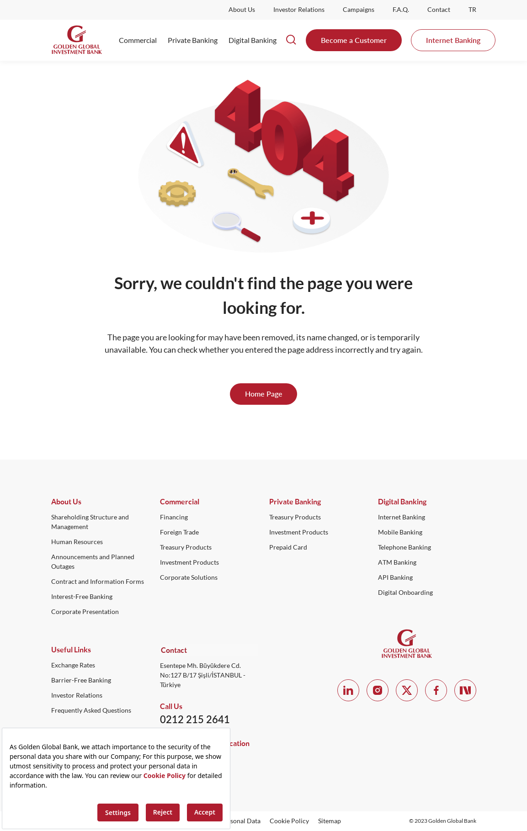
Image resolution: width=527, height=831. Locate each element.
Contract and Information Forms (97, 582)
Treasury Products (186, 547)
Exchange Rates (73, 665)
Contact (438, 9)
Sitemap (329, 821)
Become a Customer (354, 40)
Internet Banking (453, 40)
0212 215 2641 (195, 719)
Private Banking (193, 40)
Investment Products (189, 562)
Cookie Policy (289, 821)
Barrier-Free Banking (81, 680)
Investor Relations (299, 9)
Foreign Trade (179, 532)
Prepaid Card (288, 547)
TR (472, 9)
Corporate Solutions (189, 578)
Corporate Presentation (85, 612)
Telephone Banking (404, 547)
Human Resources (77, 542)
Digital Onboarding (405, 593)
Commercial (138, 40)
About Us (242, 9)
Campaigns (358, 9)
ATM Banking (397, 562)
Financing (174, 517)
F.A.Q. (401, 9)
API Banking (395, 578)
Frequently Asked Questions (91, 711)
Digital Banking (253, 40)
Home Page (263, 394)
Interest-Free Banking (81, 597)
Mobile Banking (400, 532)
